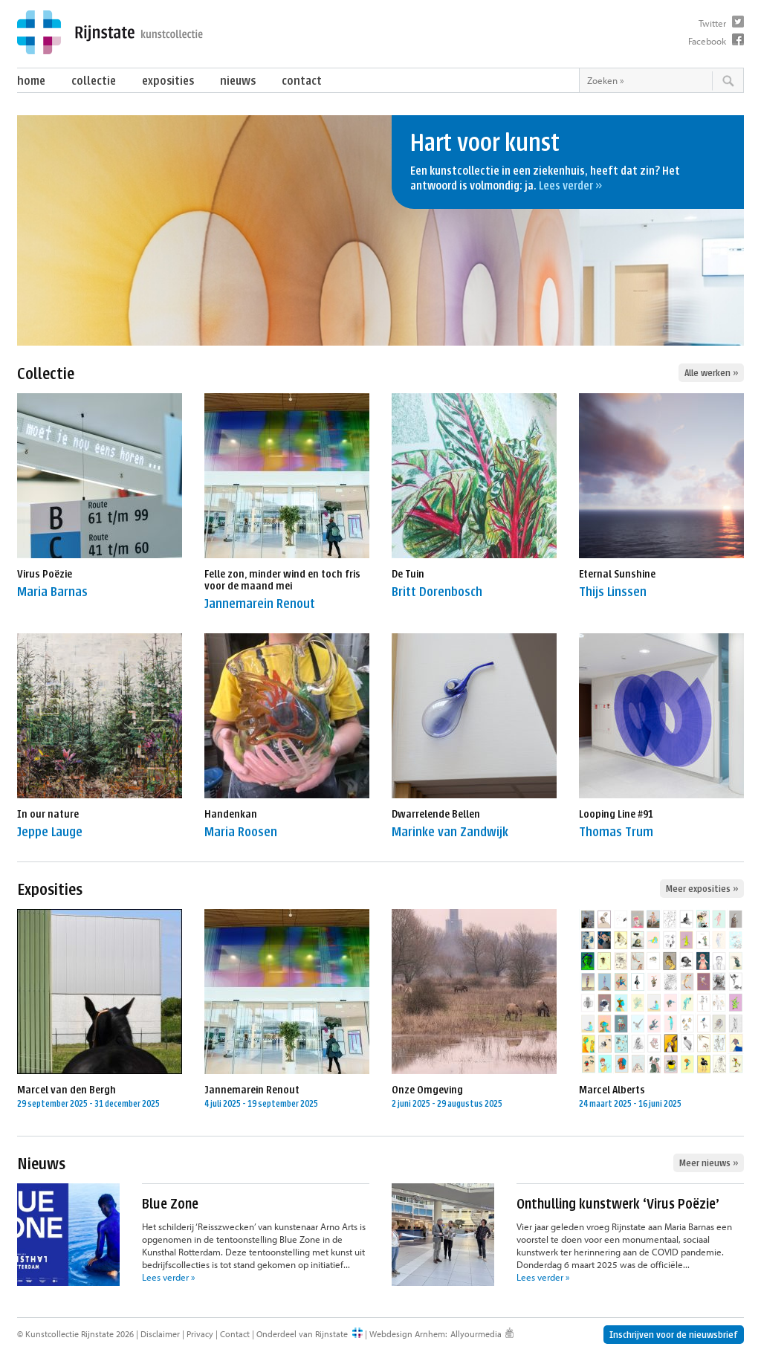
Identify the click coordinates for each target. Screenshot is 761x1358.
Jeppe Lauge (49, 832)
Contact (302, 80)
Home (31, 80)
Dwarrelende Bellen (436, 814)
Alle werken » (711, 372)
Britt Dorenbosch (437, 592)
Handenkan (230, 814)
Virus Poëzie (44, 574)
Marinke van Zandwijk (450, 832)
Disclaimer (160, 1333)
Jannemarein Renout (259, 603)
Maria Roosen (240, 832)
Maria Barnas (52, 592)
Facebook (707, 41)
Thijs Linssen (613, 592)
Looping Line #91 (616, 814)
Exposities (168, 80)
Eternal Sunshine (617, 574)
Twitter (712, 23)
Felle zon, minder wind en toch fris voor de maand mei (282, 580)
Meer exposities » (702, 888)
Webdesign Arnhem (407, 1333)
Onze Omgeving (427, 1090)
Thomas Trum (616, 832)
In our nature (48, 814)
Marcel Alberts (612, 1090)
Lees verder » (570, 185)
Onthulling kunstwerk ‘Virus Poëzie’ (617, 1203)
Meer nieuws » (708, 1163)
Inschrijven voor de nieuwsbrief (673, 1334)
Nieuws (238, 80)
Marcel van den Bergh (66, 1090)
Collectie (93, 80)
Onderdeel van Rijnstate (302, 1333)
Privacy (200, 1333)
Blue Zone (170, 1203)
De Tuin (408, 574)
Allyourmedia (476, 1333)
